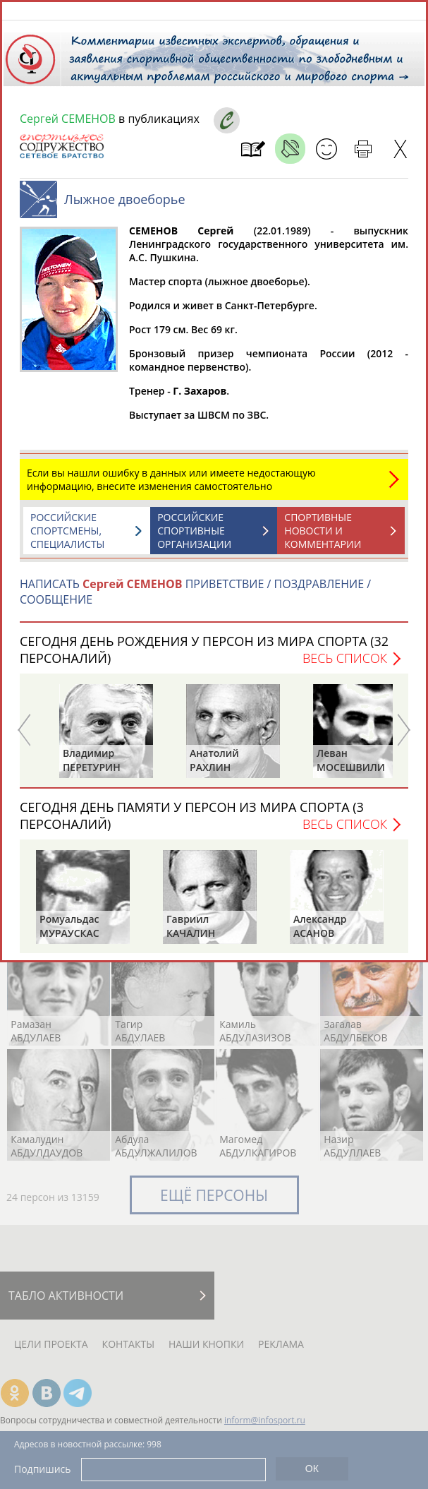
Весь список (344, 665)
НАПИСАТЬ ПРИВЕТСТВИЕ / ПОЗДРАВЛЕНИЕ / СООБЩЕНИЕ (195, 598)
